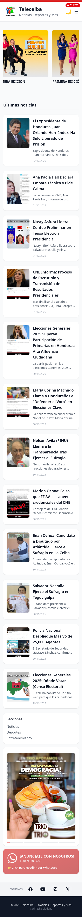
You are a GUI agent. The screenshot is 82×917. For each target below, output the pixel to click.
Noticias (13, 726)
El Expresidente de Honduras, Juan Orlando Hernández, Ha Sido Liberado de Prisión (54, 132)
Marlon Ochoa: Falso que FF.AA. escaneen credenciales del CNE (51, 496)
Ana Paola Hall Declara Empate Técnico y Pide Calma (53, 183)
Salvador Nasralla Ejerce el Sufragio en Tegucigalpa (51, 591)
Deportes (14, 732)
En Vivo (72, 5)
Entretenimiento (19, 738)
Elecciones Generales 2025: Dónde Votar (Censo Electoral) (52, 680)
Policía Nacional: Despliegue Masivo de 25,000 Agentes (52, 636)
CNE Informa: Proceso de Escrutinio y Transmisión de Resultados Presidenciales (52, 284)
